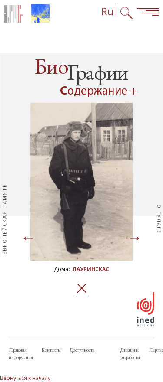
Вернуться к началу (25, 378)
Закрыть (81, 288)
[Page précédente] (28, 238)
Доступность (82, 350)
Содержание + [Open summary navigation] (98, 91)
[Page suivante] (135, 238)
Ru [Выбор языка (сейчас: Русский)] (107, 11)
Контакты (51, 350)
